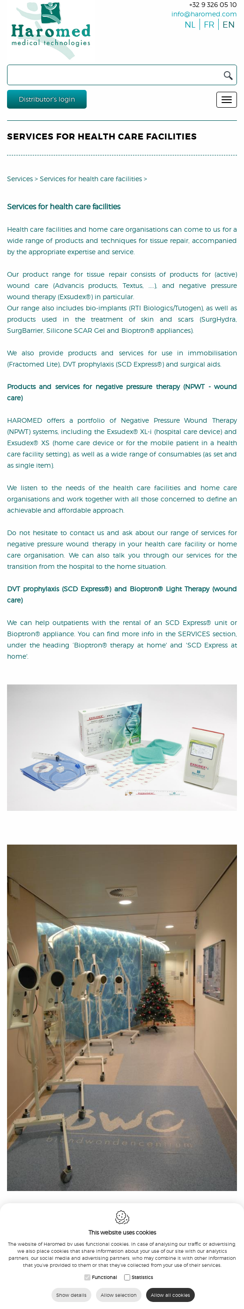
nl (189, 24)
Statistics (142, 1277)
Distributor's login (47, 99)
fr (208, 24)
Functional (104, 1277)
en (226, 24)
